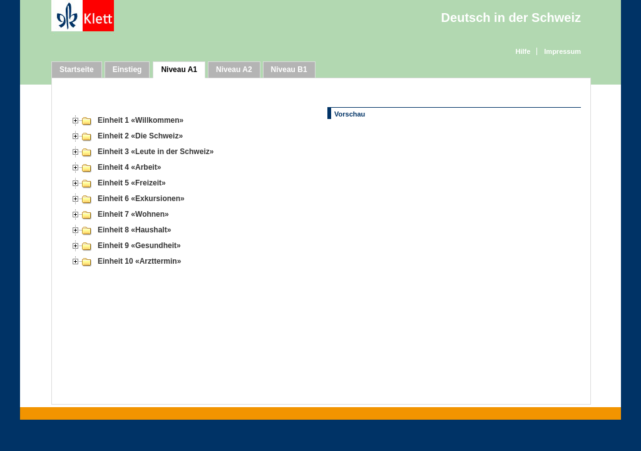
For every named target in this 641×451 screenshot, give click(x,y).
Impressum (562, 51)
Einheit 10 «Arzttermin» (139, 261)
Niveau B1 (289, 69)
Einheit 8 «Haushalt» (134, 230)
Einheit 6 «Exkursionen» (141, 198)
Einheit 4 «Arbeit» (129, 167)
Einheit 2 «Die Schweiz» (140, 136)
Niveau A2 (234, 69)
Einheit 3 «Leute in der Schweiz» (155, 151)
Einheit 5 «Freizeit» (132, 183)
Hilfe (522, 51)
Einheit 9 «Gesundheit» (139, 245)
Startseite (76, 69)
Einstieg (127, 69)
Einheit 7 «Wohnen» (133, 214)
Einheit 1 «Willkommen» (140, 120)
